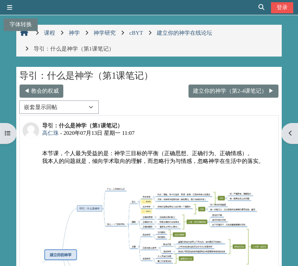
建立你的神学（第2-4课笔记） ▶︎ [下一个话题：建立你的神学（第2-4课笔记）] (233, 91)
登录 (282, 7)
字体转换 (21, 24)
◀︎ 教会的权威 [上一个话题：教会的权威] (41, 91)
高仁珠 (50, 133)
